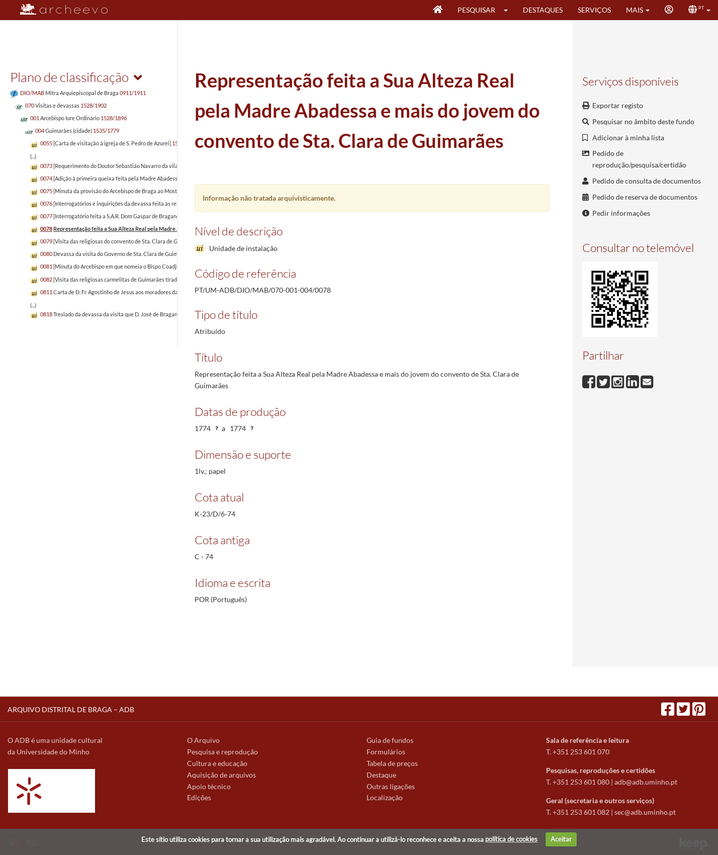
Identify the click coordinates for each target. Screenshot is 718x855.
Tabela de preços (392, 763)
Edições (199, 797)
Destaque (381, 775)
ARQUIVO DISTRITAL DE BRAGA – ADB (71, 709)
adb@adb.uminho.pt (645, 782)
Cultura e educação (217, 763)
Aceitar (561, 839)
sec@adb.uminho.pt (645, 812)
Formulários (386, 751)
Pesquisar (476, 10)
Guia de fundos (390, 740)
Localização (385, 797)
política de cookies (511, 839)
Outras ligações (391, 786)
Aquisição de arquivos (221, 775)
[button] (509, 10)
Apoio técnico (209, 786)
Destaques (543, 10)
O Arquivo (203, 740)
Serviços (594, 10)
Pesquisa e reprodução (222, 751)
